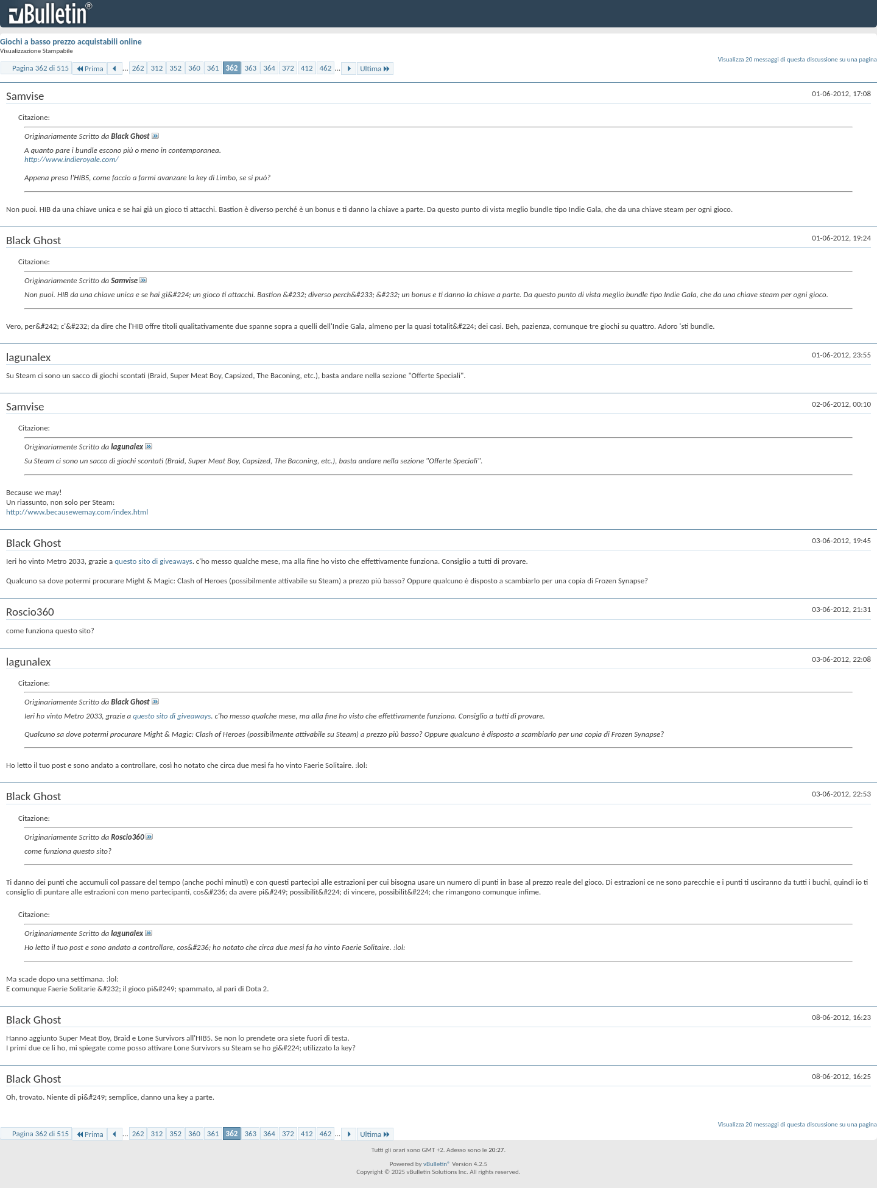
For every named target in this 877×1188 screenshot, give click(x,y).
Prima (90, 68)
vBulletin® (437, 1164)
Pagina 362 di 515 (40, 67)
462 (326, 67)
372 (288, 67)
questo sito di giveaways (153, 561)
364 (269, 67)
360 (194, 67)
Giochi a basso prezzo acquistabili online (71, 42)
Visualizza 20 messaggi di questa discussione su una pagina (797, 59)
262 (138, 67)
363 (250, 67)
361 (213, 67)
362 (232, 67)
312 (156, 67)
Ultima (375, 68)
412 (307, 67)
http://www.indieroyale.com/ (71, 159)
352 (175, 67)
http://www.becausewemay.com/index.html (77, 511)
